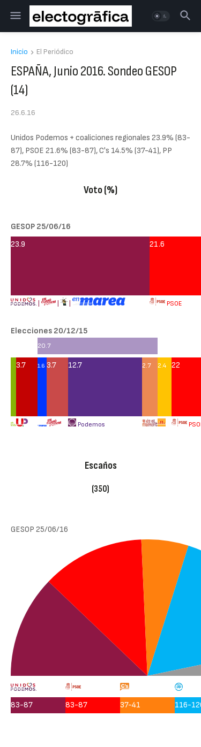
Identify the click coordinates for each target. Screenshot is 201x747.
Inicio (19, 52)
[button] (14, 16)
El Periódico (54, 52)
